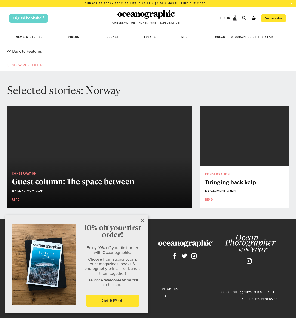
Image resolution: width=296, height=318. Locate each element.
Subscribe (273, 18)
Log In (225, 18)
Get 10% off (113, 300)
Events (150, 37)
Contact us (168, 289)
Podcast (112, 37)
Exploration (170, 23)
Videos (73, 37)
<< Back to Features (24, 51)
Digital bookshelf (28, 18)
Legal (164, 296)
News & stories (29, 37)
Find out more (193, 3)
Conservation (123, 23)
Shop (185, 37)
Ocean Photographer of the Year (244, 37)
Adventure (147, 23)
